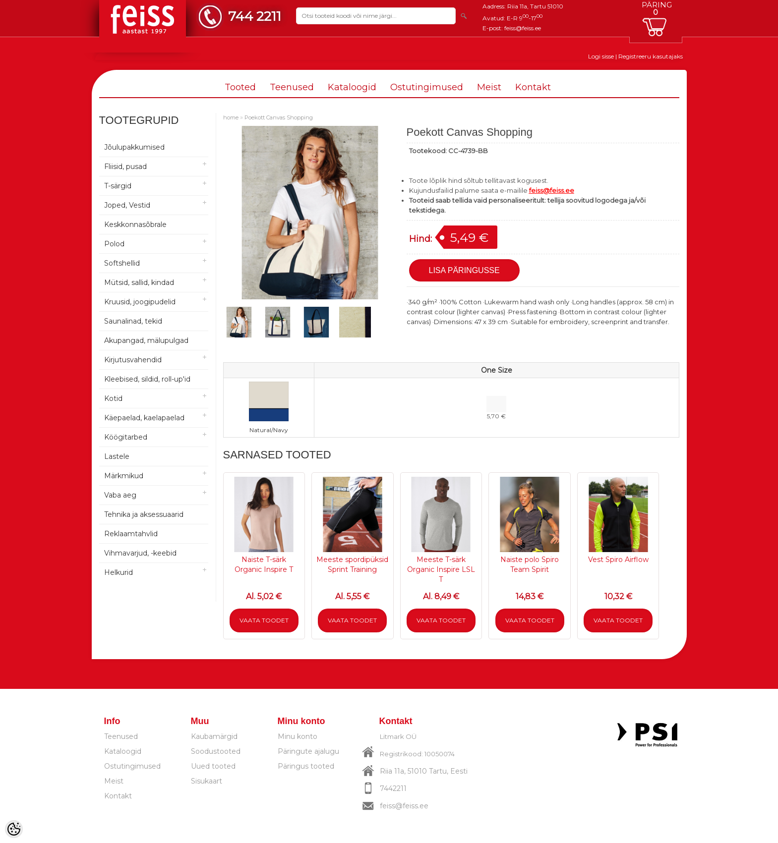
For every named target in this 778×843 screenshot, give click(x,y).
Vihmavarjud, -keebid (140, 553)
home (231, 117)
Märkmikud (123, 475)
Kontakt (533, 87)
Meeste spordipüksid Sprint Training (352, 564)
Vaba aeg (120, 495)
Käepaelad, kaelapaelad (144, 417)
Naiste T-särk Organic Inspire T (264, 564)
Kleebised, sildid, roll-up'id (147, 379)
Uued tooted (213, 766)
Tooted (240, 87)
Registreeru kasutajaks (650, 56)
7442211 (393, 788)
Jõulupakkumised (134, 147)
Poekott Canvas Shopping (278, 117)
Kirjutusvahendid (133, 359)
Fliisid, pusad (125, 166)
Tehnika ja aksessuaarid (143, 514)
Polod (114, 243)
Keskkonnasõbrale (135, 224)
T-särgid (117, 185)
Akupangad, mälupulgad (146, 340)
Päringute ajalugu (308, 751)
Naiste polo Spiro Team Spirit (529, 564)
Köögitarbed (125, 437)
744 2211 (254, 16)
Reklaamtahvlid (131, 533)
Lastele (116, 456)
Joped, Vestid (127, 205)
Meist (489, 87)
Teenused (292, 87)
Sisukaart (206, 781)
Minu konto (297, 736)
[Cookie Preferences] (14, 829)
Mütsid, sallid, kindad (139, 282)
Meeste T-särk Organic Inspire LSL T (441, 569)
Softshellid (122, 263)
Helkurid (118, 572)
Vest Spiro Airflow (618, 559)
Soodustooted (215, 751)
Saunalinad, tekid (133, 321)
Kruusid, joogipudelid (140, 301)
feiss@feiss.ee (522, 28)
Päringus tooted (306, 766)
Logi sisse (601, 56)
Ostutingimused (426, 87)
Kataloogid (352, 87)
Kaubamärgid (214, 736)
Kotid (113, 398)
